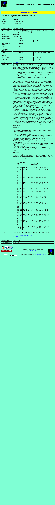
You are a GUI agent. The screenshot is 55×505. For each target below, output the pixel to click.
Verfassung (16, 236)
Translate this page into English (28, 12)
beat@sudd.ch (33, 250)
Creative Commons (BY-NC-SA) (40, 254)
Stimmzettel (16, 62)
